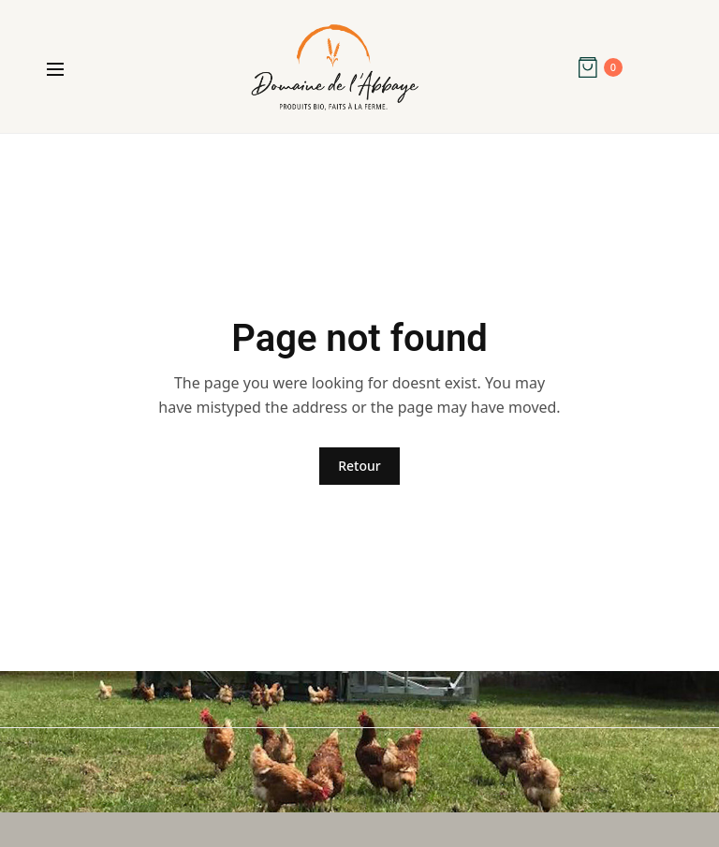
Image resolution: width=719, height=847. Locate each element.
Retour (359, 466)
